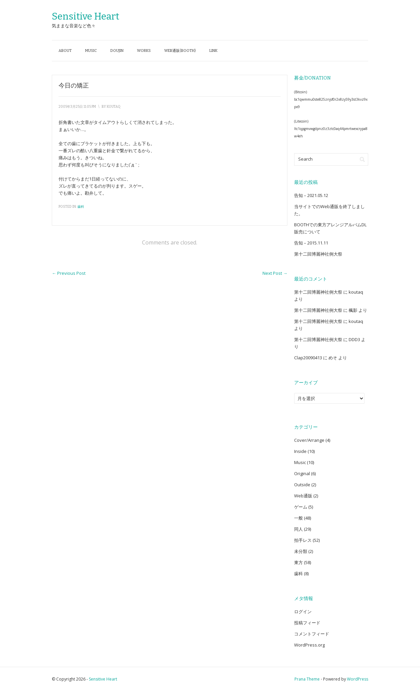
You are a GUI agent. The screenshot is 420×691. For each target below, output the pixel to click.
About (65, 50)
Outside (302, 485)
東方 (298, 562)
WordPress (357, 679)
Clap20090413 (308, 358)
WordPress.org (309, 645)
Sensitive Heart (85, 16)
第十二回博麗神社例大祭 (318, 254)
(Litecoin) (301, 121)
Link (213, 50)
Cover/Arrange (309, 440)
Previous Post (68, 273)
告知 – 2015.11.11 (311, 243)
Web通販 (303, 496)
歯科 (80, 207)
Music (91, 50)
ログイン (303, 611)
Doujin (117, 50)
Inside (300, 451)
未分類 (300, 551)
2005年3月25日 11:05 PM (77, 107)
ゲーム (300, 507)
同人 (298, 529)
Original (302, 473)
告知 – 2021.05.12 (311, 195)
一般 (298, 518)
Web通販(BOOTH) (180, 50)
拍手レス (303, 540)
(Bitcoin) (300, 92)
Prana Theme (307, 679)
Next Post (274, 273)
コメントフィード (311, 634)
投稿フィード (307, 623)
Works (144, 50)
